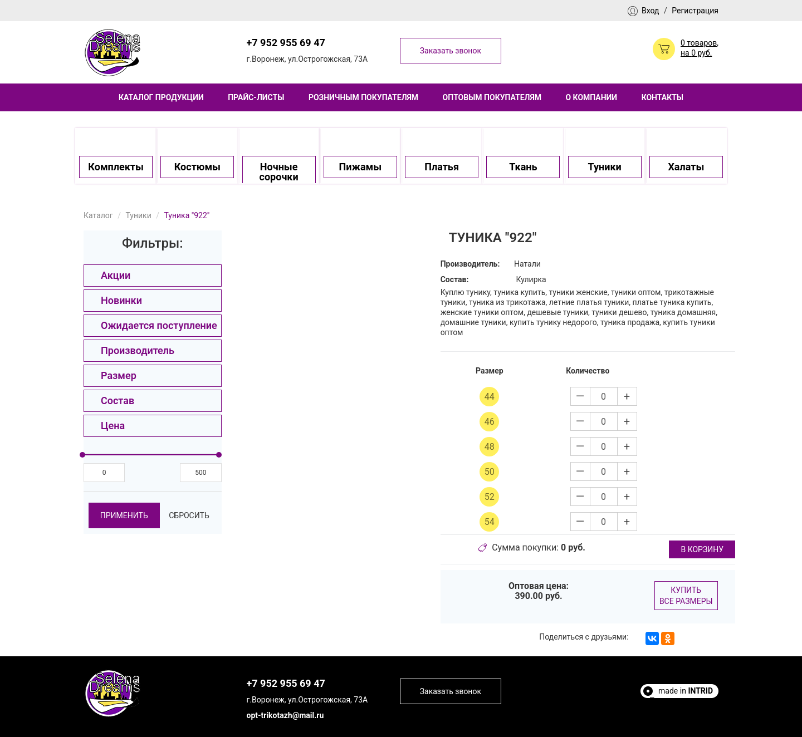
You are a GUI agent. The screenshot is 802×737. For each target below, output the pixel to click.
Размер (118, 375)
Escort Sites (692, 710)
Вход (650, 10)
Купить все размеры (686, 596)
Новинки (121, 300)
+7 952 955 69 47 (286, 42)
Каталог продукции (161, 97)
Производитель (137, 350)
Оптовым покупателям (492, 97)
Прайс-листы (256, 97)
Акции (115, 275)
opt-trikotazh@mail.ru (285, 715)
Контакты (662, 97)
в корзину (702, 549)
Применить (124, 515)
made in (685, 690)
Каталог (98, 215)
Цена (113, 425)
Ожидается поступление (159, 325)
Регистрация (695, 10)
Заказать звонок (450, 50)
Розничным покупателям (363, 97)
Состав (117, 400)
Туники (138, 215)
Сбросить (189, 515)
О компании (591, 97)
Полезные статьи (681, 700)
